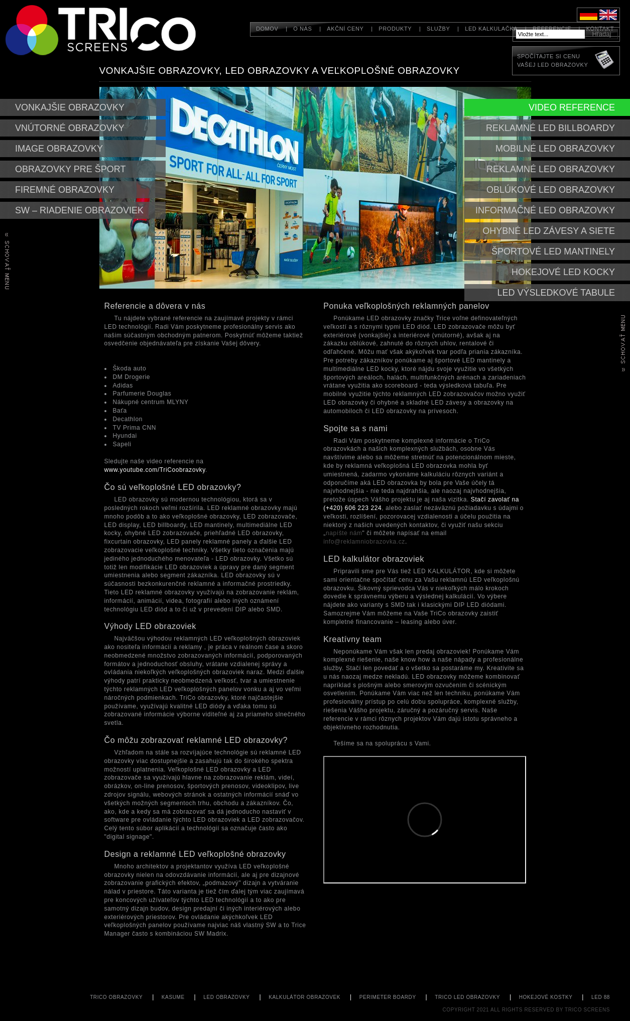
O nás (302, 29)
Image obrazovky (59, 149)
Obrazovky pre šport (70, 169)
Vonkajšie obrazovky (69, 107)
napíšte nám (344, 533)
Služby (438, 29)
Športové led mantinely (553, 251)
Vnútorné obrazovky (69, 128)
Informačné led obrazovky (545, 210)
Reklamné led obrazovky (550, 169)
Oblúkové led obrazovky (550, 190)
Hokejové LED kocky (563, 272)
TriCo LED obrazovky (467, 997)
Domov (267, 29)
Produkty (395, 29)
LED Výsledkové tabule (556, 293)
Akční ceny (345, 29)
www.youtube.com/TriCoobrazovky (154, 469)
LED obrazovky (226, 997)
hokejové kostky (546, 997)
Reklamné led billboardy (550, 128)
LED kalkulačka (491, 29)
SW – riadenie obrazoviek (79, 210)
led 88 (600, 997)
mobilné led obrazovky (555, 149)
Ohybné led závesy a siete (548, 231)
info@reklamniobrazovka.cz (364, 541)
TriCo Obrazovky (116, 997)
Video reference (572, 107)
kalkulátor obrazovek (304, 997)
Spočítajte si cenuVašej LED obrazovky (552, 60)
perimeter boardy (387, 997)
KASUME (173, 997)
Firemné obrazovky (64, 190)
